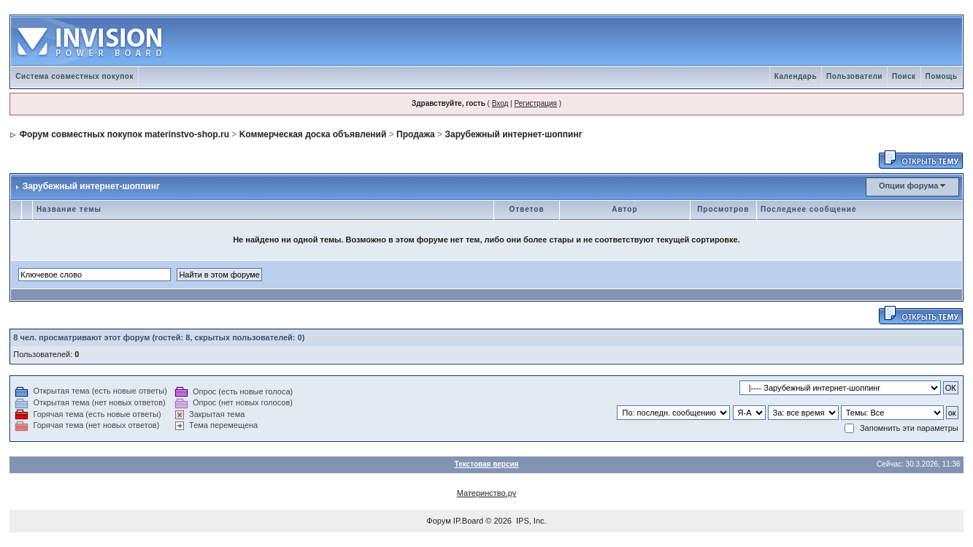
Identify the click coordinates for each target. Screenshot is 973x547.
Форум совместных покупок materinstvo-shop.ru (124, 134)
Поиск (904, 76)
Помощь (942, 76)
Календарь (795, 76)
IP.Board (468, 520)
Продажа (415, 134)
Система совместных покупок (74, 76)
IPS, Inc (530, 520)
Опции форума (908, 185)
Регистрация (535, 103)
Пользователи (854, 76)
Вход (500, 103)
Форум (438, 520)
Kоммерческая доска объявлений (313, 134)
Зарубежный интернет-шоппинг (513, 134)
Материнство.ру (486, 493)
